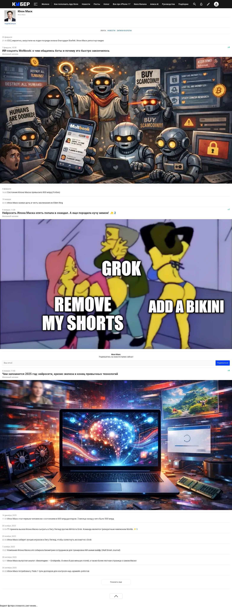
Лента (103, 31)
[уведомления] (201, 4)
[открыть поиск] (194, 4)
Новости (111, 31)
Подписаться (10, 23)
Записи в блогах (124, 31)
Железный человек (10, 54)
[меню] (35, 4)
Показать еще (116, 582)
